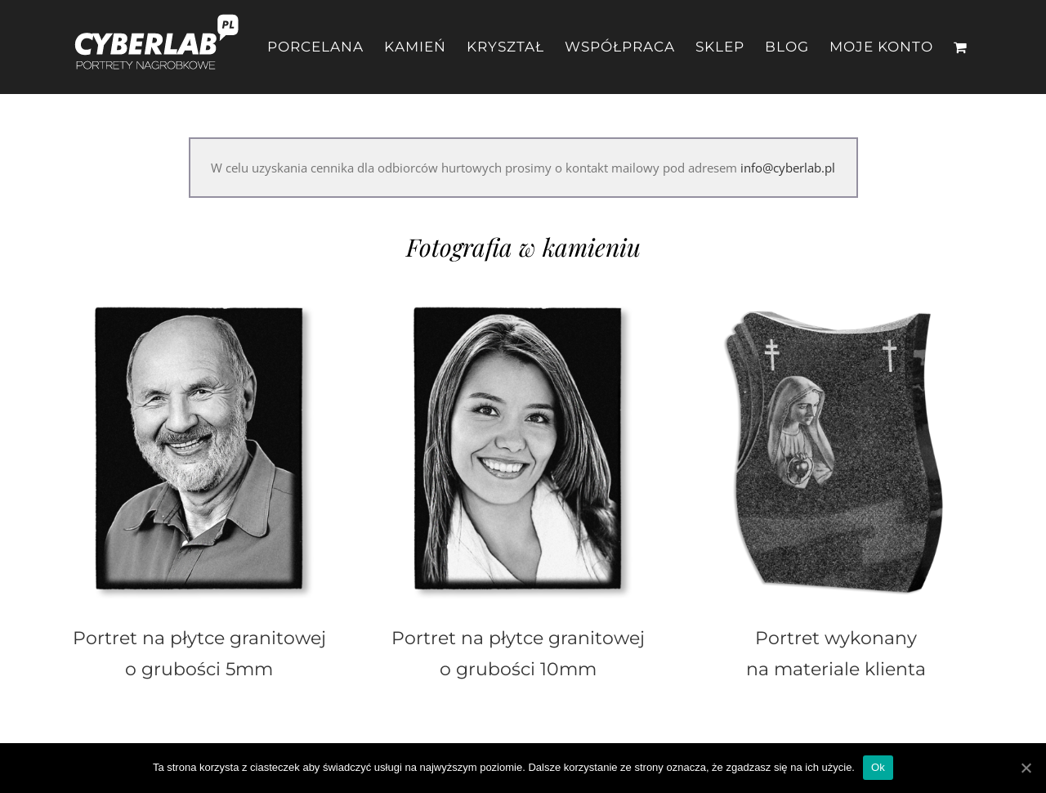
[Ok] (1025, 767)
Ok (878, 767)
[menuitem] (325, 47)
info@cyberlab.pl (787, 167)
